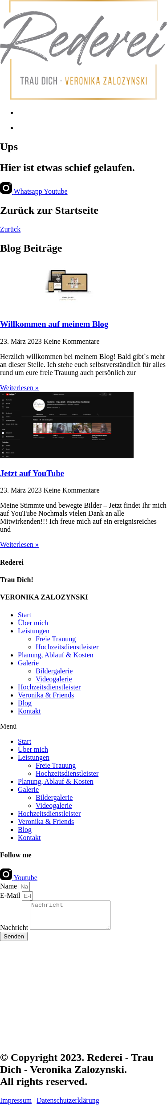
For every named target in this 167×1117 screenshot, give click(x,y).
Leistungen (33, 631)
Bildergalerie (54, 671)
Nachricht (15, 933)
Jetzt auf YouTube (32, 473)
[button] (83, 726)
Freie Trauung (56, 639)
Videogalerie (54, 679)
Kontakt (29, 711)
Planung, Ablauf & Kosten (56, 655)
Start (24, 615)
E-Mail (11, 895)
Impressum (16, 1105)
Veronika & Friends (46, 695)
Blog (25, 703)
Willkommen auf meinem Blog (54, 324)
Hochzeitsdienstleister (67, 647)
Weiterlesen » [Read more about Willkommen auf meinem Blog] (19, 387)
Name (9, 886)
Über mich (33, 623)
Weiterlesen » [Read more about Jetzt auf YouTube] (19, 544)
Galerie (28, 663)
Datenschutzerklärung (68, 1105)
